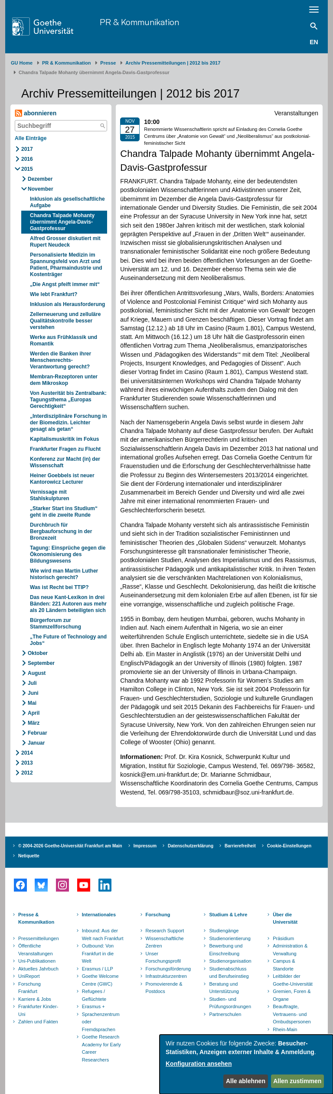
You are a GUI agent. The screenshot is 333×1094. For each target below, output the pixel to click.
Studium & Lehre (228, 914)
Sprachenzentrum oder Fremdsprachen (101, 1022)
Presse (108, 62)
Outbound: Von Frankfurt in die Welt (98, 953)
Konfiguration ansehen (199, 1063)
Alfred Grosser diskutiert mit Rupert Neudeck (65, 241)
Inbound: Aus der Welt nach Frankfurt (103, 934)
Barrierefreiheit (240, 845)
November (40, 189)
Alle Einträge (30, 138)
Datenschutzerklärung (190, 845)
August (37, 673)
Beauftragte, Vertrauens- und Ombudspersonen (291, 1014)
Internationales (99, 914)
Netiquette (28, 855)
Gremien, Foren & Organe (291, 995)
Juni (33, 693)
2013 (27, 763)
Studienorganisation (230, 961)
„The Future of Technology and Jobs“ (68, 640)
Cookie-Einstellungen (289, 845)
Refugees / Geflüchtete (94, 995)
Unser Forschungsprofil (163, 957)
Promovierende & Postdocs (164, 987)
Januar (36, 743)
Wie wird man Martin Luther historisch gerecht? (64, 574)
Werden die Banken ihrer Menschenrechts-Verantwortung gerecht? (60, 360)
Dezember (40, 179)
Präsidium (283, 938)
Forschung (158, 914)
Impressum (145, 845)
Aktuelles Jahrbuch (38, 968)
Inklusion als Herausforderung (67, 304)
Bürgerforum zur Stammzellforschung (55, 623)
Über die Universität (285, 918)
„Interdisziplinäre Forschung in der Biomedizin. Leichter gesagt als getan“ (68, 422)
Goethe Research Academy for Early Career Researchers (101, 1048)
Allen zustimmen (297, 1081)
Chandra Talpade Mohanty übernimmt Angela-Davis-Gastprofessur (62, 221)
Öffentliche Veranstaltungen (35, 949)
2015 (27, 169)
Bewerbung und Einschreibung (225, 949)
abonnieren (35, 113)
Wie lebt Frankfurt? (53, 294)
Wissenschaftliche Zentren (165, 942)
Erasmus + (93, 1006)
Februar (37, 733)
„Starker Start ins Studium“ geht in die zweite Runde (64, 511)
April (33, 713)
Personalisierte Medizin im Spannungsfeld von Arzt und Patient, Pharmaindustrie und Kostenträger (66, 264)
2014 (27, 753)
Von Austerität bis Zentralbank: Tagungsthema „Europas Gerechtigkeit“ (68, 399)
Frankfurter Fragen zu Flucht (65, 449)
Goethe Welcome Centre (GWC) (100, 980)
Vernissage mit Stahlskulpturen (49, 495)
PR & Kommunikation (139, 21)
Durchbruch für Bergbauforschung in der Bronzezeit (61, 531)
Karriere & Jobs (34, 999)
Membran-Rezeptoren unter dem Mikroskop (64, 380)
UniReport (29, 976)
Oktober (38, 653)
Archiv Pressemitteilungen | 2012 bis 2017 (172, 62)
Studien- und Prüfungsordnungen (230, 1002)
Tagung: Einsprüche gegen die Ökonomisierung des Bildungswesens (67, 554)
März (33, 723)
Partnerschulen (225, 1014)
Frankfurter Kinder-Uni (38, 1010)
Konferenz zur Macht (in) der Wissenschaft (65, 462)
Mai (32, 703)
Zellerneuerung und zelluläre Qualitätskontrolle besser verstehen (65, 320)
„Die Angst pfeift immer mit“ (65, 284)
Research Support (165, 930)
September (41, 663)
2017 (27, 149)
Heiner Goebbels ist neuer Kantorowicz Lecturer (62, 478)
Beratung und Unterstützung (223, 987)
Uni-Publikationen (37, 961)
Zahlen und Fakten (38, 1021)
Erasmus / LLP (97, 968)
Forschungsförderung (167, 968)
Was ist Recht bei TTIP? (59, 587)
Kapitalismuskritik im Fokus (64, 439)
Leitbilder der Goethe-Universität (293, 980)
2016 (27, 159)
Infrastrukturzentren (166, 976)
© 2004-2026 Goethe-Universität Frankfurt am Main (70, 845)
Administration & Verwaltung (290, 949)
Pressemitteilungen (38, 938)
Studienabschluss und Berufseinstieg (228, 972)
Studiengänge (223, 930)
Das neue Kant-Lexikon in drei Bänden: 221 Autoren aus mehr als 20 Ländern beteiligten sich (68, 603)
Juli (32, 683)
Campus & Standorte (284, 964)
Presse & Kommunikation (36, 918)
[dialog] (246, 1064)
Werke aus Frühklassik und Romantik (63, 340)
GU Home (22, 62)
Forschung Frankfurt (29, 987)
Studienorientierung (229, 938)
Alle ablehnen (245, 1081)
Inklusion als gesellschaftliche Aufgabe (67, 202)
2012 (27, 773)
